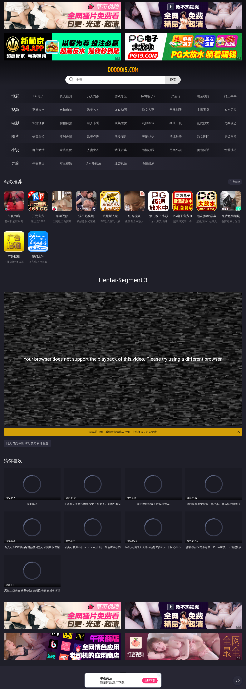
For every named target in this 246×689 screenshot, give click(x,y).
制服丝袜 (148, 123)
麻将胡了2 (148, 96)
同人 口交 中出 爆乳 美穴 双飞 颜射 (27, 443)
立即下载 (150, 680)
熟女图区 (203, 136)
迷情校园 (148, 150)
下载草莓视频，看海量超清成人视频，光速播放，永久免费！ (163, 432)
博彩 (15, 96)
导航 (15, 163)
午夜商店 (38, 163)
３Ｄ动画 (121, 109)
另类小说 (176, 150)
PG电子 (38, 96)
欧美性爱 (121, 123)
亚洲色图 (66, 136)
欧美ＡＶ (93, 109)
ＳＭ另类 (230, 109)
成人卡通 (93, 123)
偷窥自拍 (38, 136)
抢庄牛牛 (230, 96)
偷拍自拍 (66, 123)
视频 (15, 109)
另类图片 (230, 136)
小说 (15, 149)
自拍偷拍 (66, 109)
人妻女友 (93, 150)
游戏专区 (121, 96)
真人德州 (66, 96)
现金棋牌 (203, 96)
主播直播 (203, 109)
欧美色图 (93, 136)
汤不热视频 (93, 163)
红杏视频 (121, 163)
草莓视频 (66, 163)
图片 (15, 136)
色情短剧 (148, 163)
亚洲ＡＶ (38, 109)
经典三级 (176, 123)
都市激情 (38, 150)
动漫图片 (121, 136)
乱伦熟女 (203, 123)
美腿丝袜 (148, 136)
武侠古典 (121, 150)
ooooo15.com (123, 70)
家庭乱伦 (66, 150)
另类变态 (230, 123)
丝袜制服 (176, 109)
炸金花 (175, 96)
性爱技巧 (230, 150)
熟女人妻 (148, 109)
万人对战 (93, 96)
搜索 (173, 80)
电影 (15, 123)
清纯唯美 (176, 136)
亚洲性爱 (38, 123)
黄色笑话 (203, 150)
